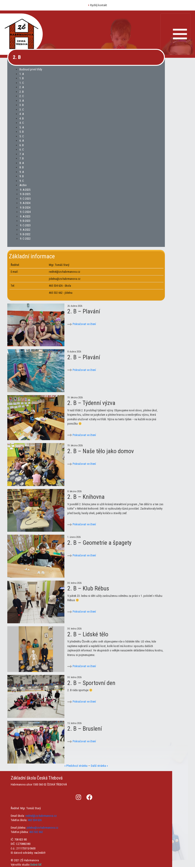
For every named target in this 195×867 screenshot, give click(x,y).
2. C (21, 96)
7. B (21, 158)
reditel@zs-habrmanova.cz (41, 815)
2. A (21, 87)
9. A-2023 (25, 216)
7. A (21, 154)
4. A (21, 114)
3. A (21, 100)
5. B (21, 131)
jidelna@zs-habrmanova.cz (42, 827)
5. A (21, 127)
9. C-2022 (25, 238)
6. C (21, 149)
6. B (21, 145)
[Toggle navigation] (175, 34)
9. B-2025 (25, 194)
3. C (21, 109)
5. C (21, 136)
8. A (21, 163)
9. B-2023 (25, 220)
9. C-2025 (25, 198)
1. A (21, 74)
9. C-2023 (25, 225)
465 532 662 (36, 832)
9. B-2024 (25, 207)
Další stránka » (99, 765)
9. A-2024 (25, 203)
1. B (21, 78)
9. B (21, 176)
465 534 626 (35, 820)
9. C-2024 (25, 212)
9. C (21, 180)
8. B (21, 167)
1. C (21, 83)
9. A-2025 (25, 189)
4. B (21, 118)
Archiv (23, 185)
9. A (21, 172)
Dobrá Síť (35, 864)
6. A (21, 140)
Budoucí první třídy (30, 69)
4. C (21, 122)
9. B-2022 (25, 234)
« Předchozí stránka (75, 765)
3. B (21, 105)
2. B (21, 91)
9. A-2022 (25, 229)
